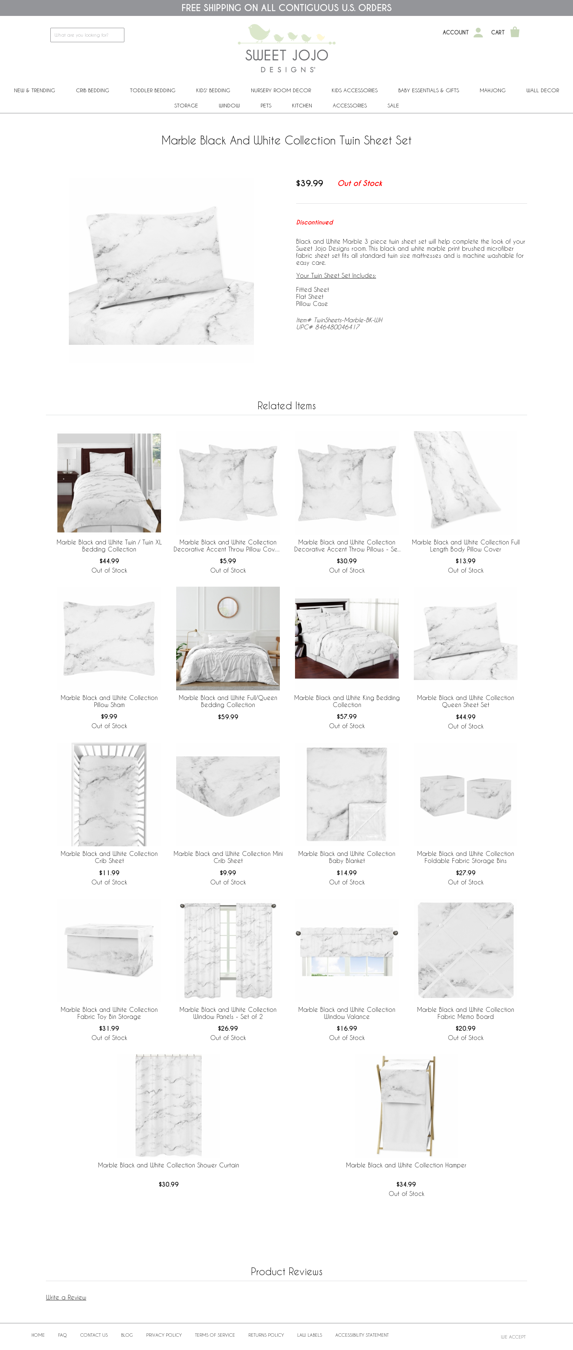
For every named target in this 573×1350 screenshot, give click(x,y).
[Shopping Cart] (515, 32)
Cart (498, 32)
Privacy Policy (164, 1334)
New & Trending (34, 90)
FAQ (62, 1334)
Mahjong (493, 90)
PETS (266, 105)
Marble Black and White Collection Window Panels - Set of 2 (228, 1013)
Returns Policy (266, 1334)
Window (229, 105)
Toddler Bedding (152, 90)
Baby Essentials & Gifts (428, 90)
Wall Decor (542, 90)
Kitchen (302, 105)
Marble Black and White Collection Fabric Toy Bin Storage (109, 1013)
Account (456, 32)
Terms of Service (215, 1334)
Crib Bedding (92, 90)
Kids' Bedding (213, 90)
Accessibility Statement (362, 1334)
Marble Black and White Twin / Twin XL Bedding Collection (109, 546)
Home (38, 1334)
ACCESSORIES (350, 105)
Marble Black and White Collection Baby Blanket (346, 857)
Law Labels (309, 1334)
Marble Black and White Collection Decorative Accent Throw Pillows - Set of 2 (346, 546)
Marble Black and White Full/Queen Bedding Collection (228, 701)
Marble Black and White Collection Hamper (406, 1165)
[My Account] (478, 33)
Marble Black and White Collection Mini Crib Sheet (228, 857)
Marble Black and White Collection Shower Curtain (168, 1165)
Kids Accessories (355, 90)
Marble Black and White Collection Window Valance (346, 1013)
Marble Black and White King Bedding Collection (347, 701)
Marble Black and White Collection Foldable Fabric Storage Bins (465, 857)
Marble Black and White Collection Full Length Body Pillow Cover (466, 546)
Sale (393, 105)
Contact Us (94, 1334)
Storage (186, 105)
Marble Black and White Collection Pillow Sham (109, 701)
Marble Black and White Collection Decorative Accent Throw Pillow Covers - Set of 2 (228, 546)
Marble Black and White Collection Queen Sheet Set (465, 701)
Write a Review (66, 1297)
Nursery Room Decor (281, 90)
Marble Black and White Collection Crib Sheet (109, 857)
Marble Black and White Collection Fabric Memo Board (465, 1013)
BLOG (127, 1334)
